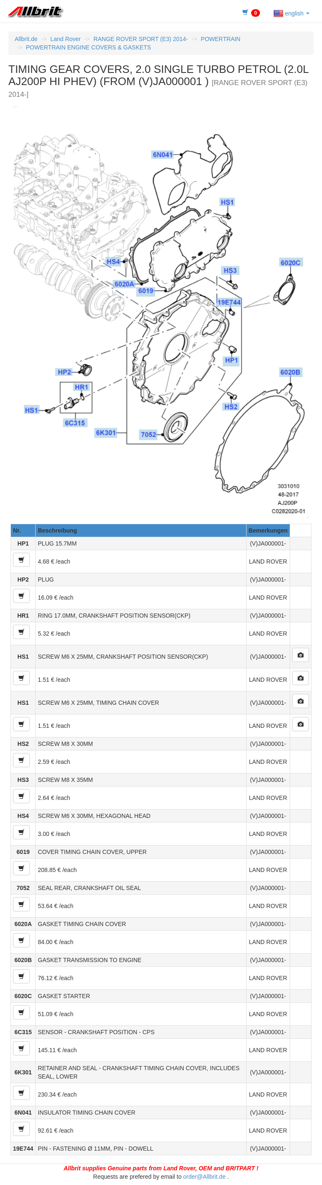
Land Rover (65, 39)
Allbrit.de (26, 39)
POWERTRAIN (221, 39)
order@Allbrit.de (204, 1176)
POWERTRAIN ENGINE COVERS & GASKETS (88, 47)
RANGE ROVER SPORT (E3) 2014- (140, 39)
